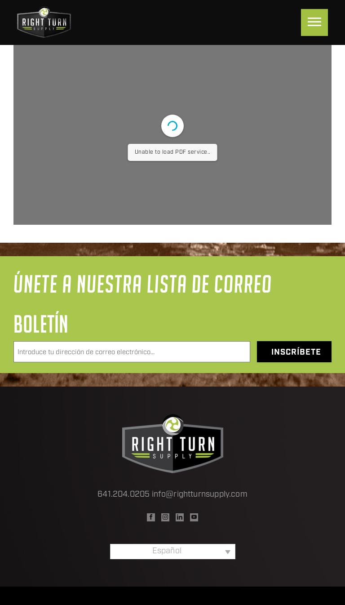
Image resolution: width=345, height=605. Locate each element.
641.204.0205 (123, 494)
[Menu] (314, 22)
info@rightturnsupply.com (200, 494)
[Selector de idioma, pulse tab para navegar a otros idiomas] (172, 551)
